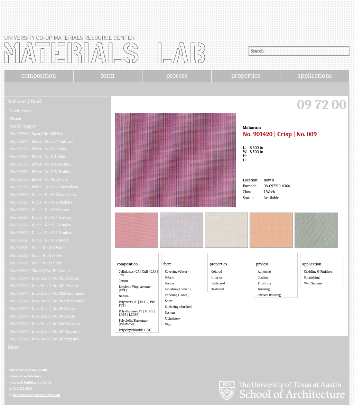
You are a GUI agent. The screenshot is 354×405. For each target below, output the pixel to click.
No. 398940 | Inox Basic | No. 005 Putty (42, 316)
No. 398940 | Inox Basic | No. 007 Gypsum (45, 331)
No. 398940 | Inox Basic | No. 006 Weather (45, 323)
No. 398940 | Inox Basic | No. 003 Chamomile (47, 301)
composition (38, 75)
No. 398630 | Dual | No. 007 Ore (36, 255)
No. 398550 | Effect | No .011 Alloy (38, 156)
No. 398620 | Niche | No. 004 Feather (40, 217)
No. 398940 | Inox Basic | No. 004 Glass (42, 308)
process (176, 75)
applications (314, 75)
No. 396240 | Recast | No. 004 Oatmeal (42, 141)
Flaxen (15, 118)
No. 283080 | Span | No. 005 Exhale (39, 133)
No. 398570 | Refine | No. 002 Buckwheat (44, 187)
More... (14, 347)
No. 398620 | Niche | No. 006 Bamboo (41, 232)
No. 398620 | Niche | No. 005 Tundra (40, 225)
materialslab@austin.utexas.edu (36, 395)
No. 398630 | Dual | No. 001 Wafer (38, 247)
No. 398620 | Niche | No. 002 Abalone (41, 202)
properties (245, 75)
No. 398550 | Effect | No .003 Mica (38, 149)
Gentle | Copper (23, 126)
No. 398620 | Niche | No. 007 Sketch (39, 240)
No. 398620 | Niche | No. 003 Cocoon (40, 209)
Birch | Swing (21, 111)
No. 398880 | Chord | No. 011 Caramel (41, 270)
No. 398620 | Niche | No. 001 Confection (43, 194)
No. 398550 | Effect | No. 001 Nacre (39, 179)
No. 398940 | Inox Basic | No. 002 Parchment (47, 293)
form (108, 75)
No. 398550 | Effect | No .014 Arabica (40, 164)
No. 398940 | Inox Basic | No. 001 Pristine (44, 278)
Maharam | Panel (24, 101)
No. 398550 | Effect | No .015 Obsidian (41, 171)
